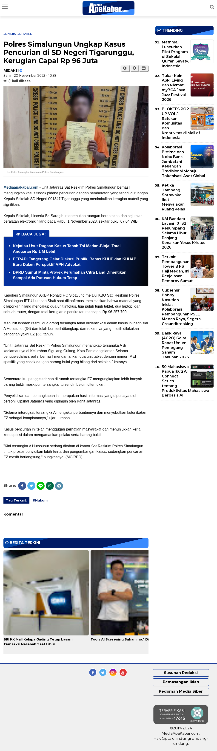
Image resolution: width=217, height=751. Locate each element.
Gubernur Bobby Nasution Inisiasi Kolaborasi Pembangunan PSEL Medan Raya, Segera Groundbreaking (181, 307)
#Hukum (40, 500)
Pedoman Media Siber (181, 691)
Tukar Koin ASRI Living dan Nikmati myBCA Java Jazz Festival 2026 (174, 88)
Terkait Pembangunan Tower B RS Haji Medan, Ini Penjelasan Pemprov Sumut (177, 269)
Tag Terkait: (16, 500)
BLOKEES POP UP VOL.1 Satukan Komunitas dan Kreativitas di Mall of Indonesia (181, 123)
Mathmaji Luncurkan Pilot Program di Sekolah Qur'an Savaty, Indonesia (175, 54)
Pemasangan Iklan (181, 682)
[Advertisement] (186, 436)
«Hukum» (24, 34)
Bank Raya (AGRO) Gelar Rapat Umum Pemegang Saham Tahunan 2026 (175, 345)
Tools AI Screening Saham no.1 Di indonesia (129, 639)
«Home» (10, 34)
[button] (143, 68)
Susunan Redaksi (181, 673)
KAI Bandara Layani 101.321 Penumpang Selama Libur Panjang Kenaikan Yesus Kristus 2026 (183, 233)
